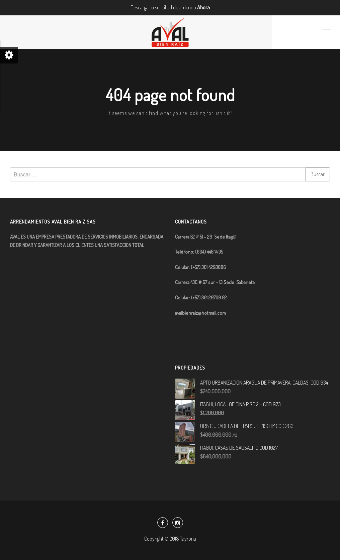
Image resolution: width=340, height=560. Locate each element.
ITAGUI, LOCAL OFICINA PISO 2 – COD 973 (240, 404)
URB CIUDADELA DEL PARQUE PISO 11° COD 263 (246, 426)
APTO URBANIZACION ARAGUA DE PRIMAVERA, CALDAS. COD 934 (264, 382)
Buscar (318, 174)
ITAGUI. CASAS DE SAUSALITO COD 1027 (239, 447)
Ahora (203, 7)
